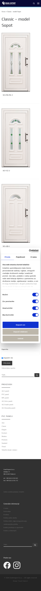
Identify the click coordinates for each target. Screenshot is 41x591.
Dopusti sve (20, 325)
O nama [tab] (34, 257)
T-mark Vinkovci (23, 581)
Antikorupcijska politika (10, 524)
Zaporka (5, 349)
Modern (4, 436)
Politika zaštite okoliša (10, 518)
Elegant (4, 429)
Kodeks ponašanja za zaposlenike (13, 527)
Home (3, 11)
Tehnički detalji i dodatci (9, 450)
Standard (4, 443)
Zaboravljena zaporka (8, 368)
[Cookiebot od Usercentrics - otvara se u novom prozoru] (29, 250)
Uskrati (20, 338)
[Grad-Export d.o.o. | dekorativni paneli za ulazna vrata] (9, 3)
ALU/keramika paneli (8, 408)
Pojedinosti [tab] (20, 257)
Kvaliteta (6, 514)
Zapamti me (7, 358)
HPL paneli (5, 398)
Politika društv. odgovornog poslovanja (15, 521)
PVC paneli (5, 394)
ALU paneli (5, 391)
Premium (4, 440)
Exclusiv (4, 433)
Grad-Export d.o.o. (16, 578)
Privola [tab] (7, 257)
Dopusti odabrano (20, 332)
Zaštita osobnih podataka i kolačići (13, 492)
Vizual (4, 446)
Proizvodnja (7, 511)
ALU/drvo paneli (7, 401)
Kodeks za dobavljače (9, 530)
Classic (4, 426)
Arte (3, 423)
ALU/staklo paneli (7, 404)
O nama (5, 508)
